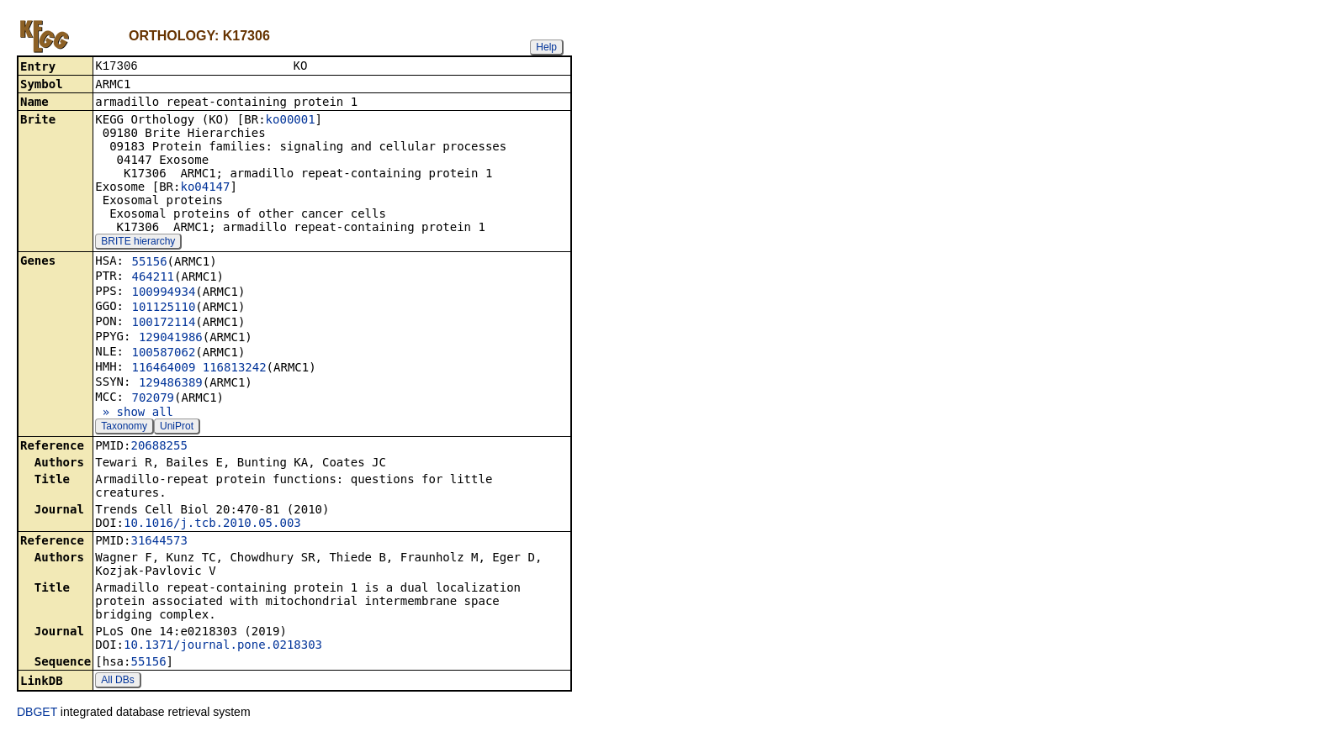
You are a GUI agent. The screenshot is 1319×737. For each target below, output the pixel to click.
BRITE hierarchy (138, 243)
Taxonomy (124, 428)
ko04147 (205, 188)
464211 (152, 278)
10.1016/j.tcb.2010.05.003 (212, 524)
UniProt (176, 428)
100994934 (163, 293)
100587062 (163, 354)
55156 (149, 263)
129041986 (171, 338)
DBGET (37, 713)
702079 (152, 399)
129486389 (171, 384)
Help (546, 47)
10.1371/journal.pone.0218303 (223, 646)
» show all (134, 413)
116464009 (163, 369)
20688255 (158, 447)
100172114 (163, 323)
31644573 (158, 542)
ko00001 (290, 121)
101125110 (163, 308)
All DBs (117, 681)
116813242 (235, 369)
